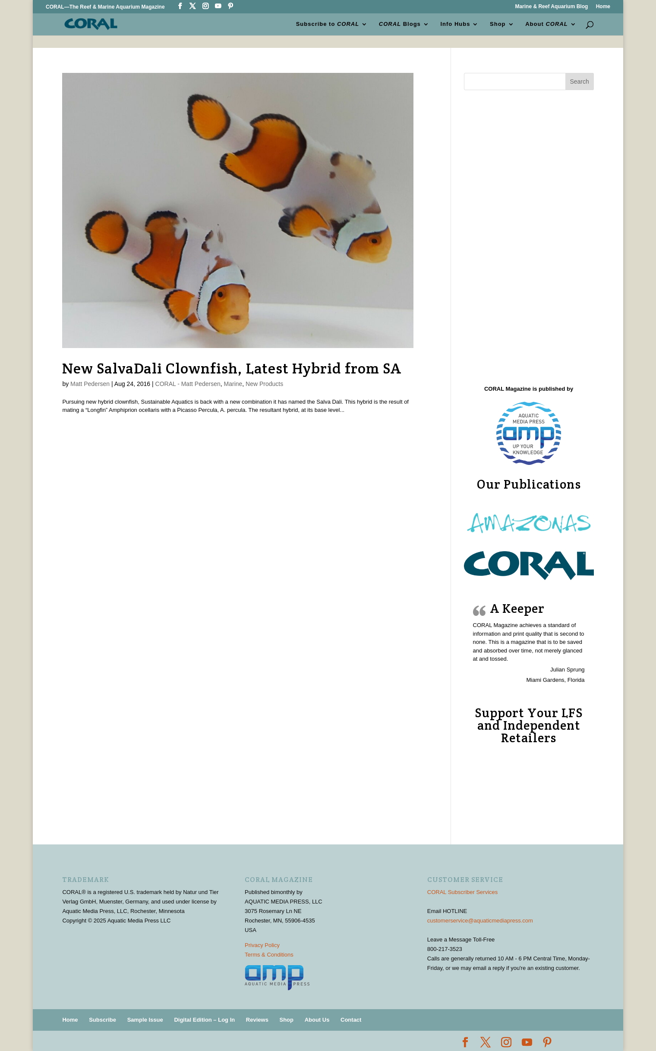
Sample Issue (145, 1019)
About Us (317, 1019)
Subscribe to (328, 24)
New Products (264, 383)
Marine (233, 383)
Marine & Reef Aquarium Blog (551, 6)
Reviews (257, 1019)
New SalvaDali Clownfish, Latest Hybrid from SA (231, 368)
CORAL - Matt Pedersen (188, 383)
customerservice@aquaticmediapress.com (480, 920)
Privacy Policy (262, 945)
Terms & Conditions (269, 954)
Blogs (400, 24)
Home (603, 6)
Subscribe (102, 1019)
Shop (498, 24)
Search (579, 81)
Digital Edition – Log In (204, 1019)
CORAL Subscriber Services (462, 892)
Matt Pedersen (90, 383)
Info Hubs (455, 24)
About (546, 24)
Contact (351, 1019)
